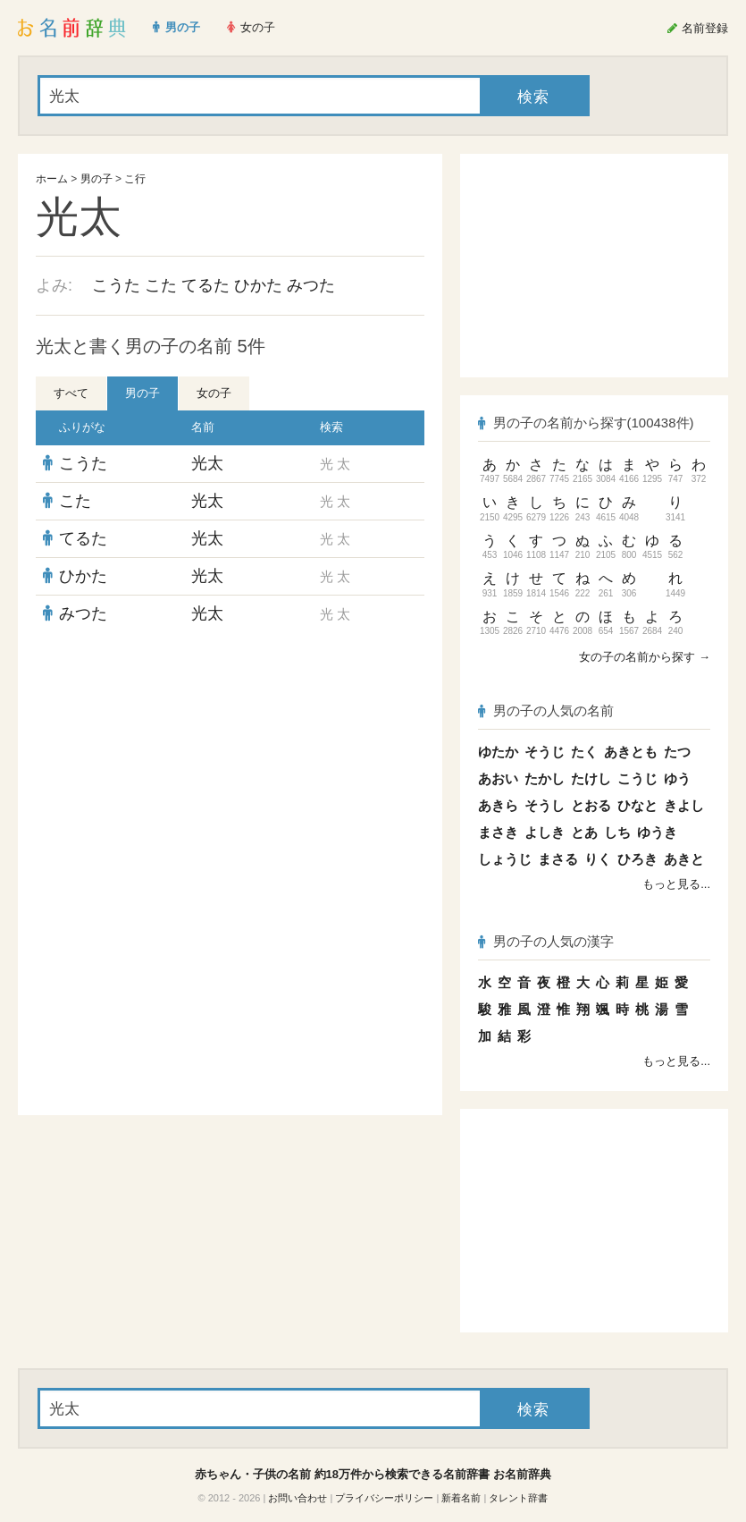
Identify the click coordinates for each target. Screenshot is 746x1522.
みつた (311, 285)
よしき (544, 832)
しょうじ (505, 859)
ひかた (258, 285)
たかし (544, 778)
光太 (207, 463)
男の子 (96, 179)
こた (161, 285)
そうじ (544, 751)
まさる (558, 859)
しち (617, 832)
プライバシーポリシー (384, 1497)
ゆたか (498, 751)
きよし (684, 805)
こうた (116, 285)
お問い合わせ (297, 1497)
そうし (544, 805)
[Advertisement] (230, 762)
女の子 (214, 393)
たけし (591, 778)
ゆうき (657, 832)
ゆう (677, 778)
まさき (498, 832)
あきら (498, 805)
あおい (498, 778)
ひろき (637, 859)
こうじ (637, 778)
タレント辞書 (518, 1497)
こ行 (135, 179)
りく (597, 859)
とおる (591, 805)
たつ (677, 751)
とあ (584, 832)
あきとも (631, 751)
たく (584, 751)
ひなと (637, 805)
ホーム (52, 179)
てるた (205, 285)
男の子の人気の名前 (546, 710)
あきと (684, 859)
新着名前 (461, 1497)
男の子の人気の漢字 (546, 941)
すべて (71, 393)
